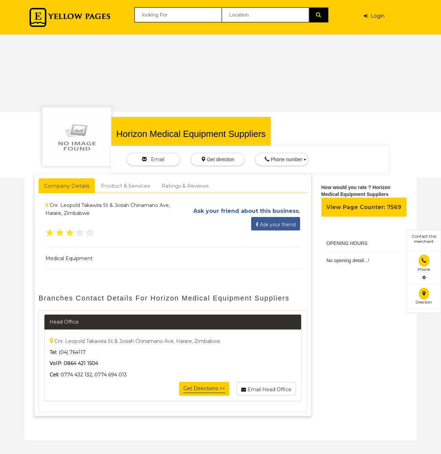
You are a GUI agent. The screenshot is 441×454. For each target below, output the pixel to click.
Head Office (64, 322)
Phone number (286, 159)
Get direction (217, 159)
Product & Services (125, 185)
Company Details (66, 185)
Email (153, 159)
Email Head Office (266, 388)
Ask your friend (276, 223)
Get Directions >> (204, 388)
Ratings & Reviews (185, 185)
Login (374, 16)
